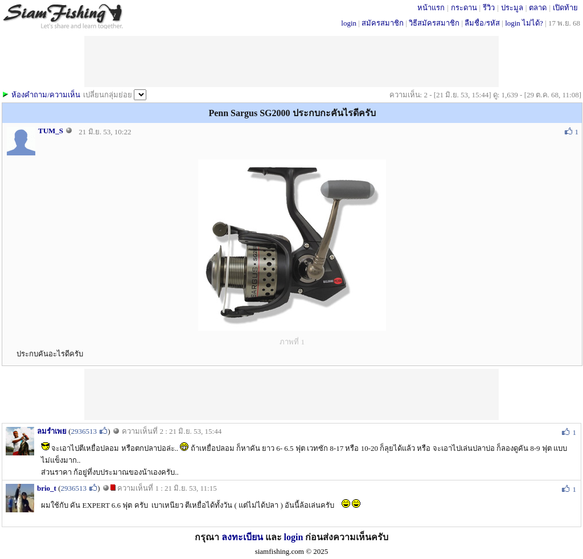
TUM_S (50, 130)
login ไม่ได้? (524, 23)
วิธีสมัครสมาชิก (434, 23)
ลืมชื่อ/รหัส (482, 23)
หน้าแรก (431, 7)
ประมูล (512, 7)
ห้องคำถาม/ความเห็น (45, 95)
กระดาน (464, 7)
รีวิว (489, 7)
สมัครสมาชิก (383, 23)
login (348, 23)
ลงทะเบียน (242, 537)
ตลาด (538, 7)
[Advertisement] (291, 394)
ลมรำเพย (52, 431)
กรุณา (208, 537)
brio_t (46, 488)
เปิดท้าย (565, 7)
